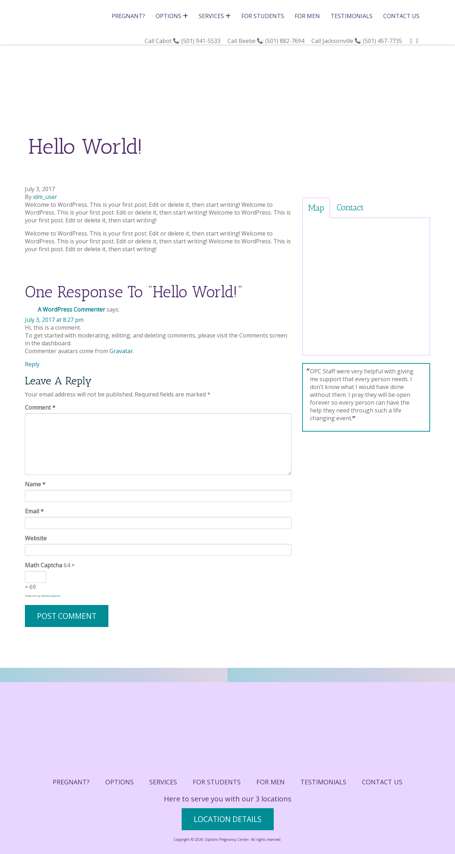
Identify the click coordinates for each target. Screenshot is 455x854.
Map (316, 207)
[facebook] (411, 40)
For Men (307, 16)
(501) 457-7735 (383, 41)
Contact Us (401, 16)
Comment (40, 407)
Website (36, 538)
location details (228, 819)
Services (215, 16)
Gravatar (121, 351)
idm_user (45, 197)
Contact (350, 207)
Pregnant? (128, 16)
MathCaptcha (50, 596)
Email (34, 511)
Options (172, 16)
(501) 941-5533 (201, 41)
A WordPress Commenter (71, 309)
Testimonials (352, 16)
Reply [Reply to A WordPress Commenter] (32, 364)
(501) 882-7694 (285, 41)
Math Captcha (43, 565)
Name (35, 484)
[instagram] (417, 40)
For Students (262, 16)
